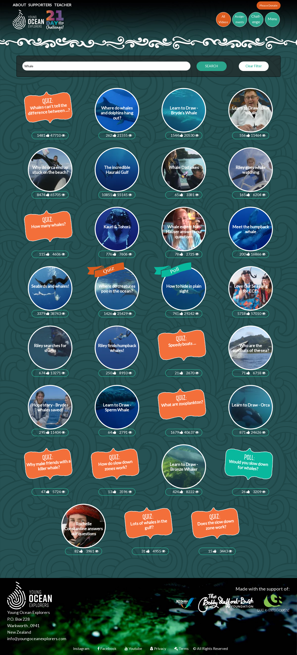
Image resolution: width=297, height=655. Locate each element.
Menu (272, 18)
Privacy (158, 648)
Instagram (81, 648)
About (20, 5)
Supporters (40, 5)
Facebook (107, 648)
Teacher (62, 5)
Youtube (134, 648)
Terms (181, 648)
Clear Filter (253, 66)
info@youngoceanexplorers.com (36, 638)
